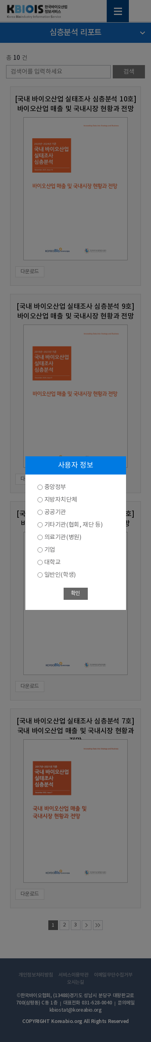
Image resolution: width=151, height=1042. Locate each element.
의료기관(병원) (62, 537)
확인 (75, 594)
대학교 (52, 562)
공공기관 (55, 512)
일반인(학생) (60, 575)
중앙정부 (55, 487)
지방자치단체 (60, 499)
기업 (49, 549)
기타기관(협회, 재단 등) (73, 524)
